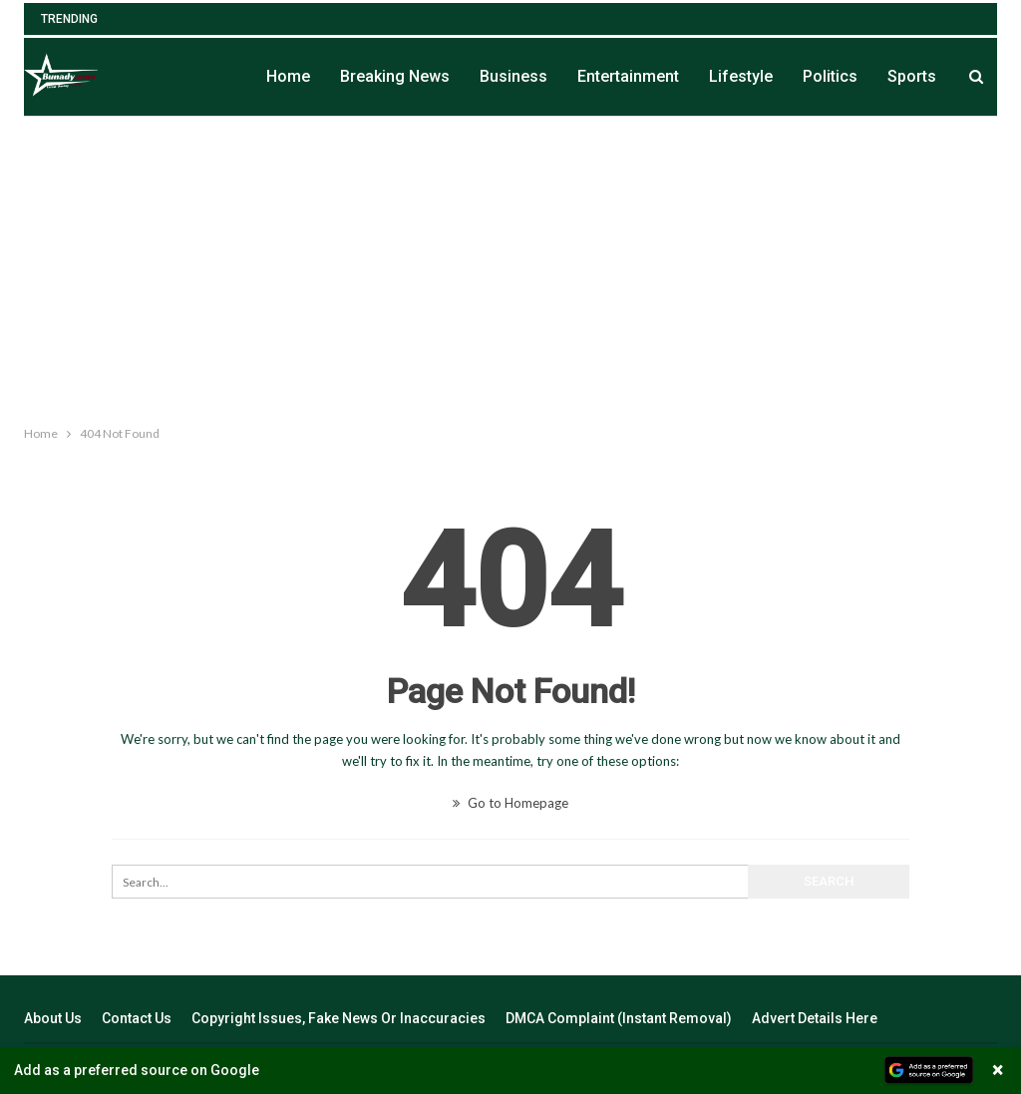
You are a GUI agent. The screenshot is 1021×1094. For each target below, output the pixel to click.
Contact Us (136, 1018)
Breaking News (395, 76)
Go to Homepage (510, 803)
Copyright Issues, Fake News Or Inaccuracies (338, 1018)
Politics (830, 76)
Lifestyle (741, 76)
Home (288, 76)
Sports (911, 76)
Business (513, 76)
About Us (53, 1018)
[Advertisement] (510, 266)
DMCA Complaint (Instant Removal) (619, 1018)
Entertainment (628, 76)
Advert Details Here (814, 1018)
